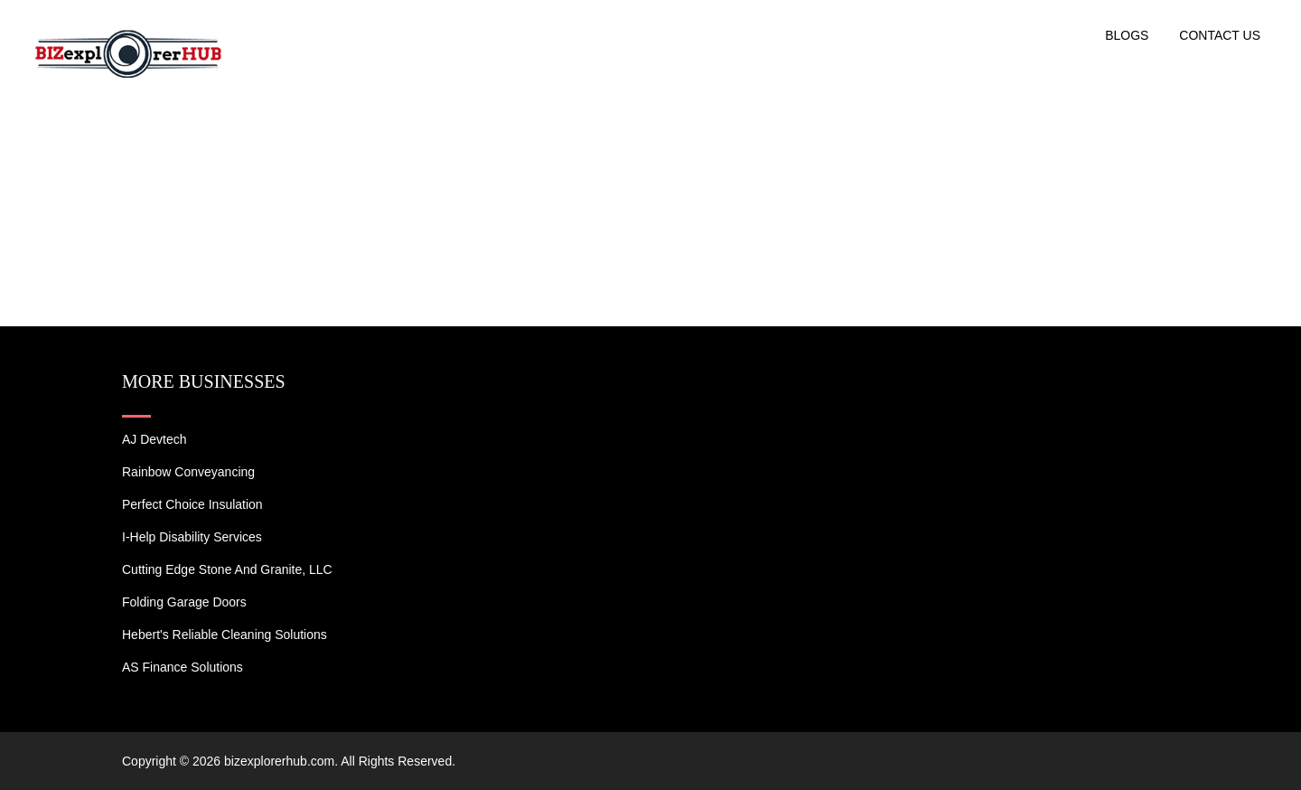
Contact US (1219, 35)
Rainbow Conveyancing (188, 472)
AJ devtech (154, 439)
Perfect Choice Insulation (192, 504)
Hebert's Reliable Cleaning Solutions (224, 634)
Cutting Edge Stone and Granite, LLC (227, 569)
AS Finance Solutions (182, 667)
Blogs (1126, 35)
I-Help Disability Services (192, 537)
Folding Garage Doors (184, 602)
